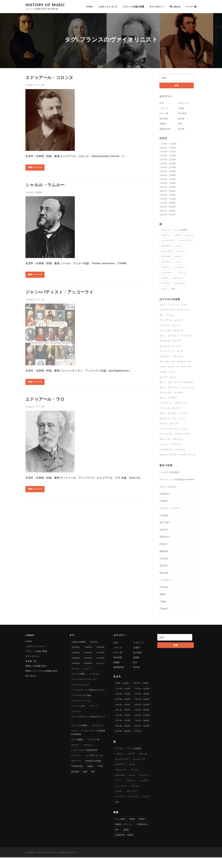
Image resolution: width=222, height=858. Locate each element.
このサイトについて (107, 6)
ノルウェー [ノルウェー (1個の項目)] (166, 267)
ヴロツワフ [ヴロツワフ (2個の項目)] (76, 761)
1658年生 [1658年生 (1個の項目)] (75, 647)
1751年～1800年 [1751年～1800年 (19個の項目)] (141, 721)
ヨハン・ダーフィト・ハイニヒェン (176, 387)
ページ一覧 (191, 6)
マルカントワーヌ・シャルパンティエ (177, 455)
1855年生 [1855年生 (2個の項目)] (88, 653)
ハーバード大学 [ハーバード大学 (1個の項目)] (78, 706)
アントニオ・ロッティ (170, 408)
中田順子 (163, 501)
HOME (89, 6)
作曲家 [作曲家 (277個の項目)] (132, 819)
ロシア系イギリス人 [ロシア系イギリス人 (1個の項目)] (94, 756)
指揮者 (39, 192)
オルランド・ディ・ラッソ (172, 418)
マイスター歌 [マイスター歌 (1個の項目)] (93, 740)
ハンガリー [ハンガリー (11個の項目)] (180, 267)
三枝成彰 (163, 515)
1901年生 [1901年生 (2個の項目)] (100, 658)
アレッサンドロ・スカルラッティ (175, 362)
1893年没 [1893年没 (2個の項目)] (88, 658)
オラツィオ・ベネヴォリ (171, 439)
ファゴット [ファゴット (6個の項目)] (76, 712)
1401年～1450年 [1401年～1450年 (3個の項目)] (122, 705)
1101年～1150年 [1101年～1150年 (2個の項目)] (122, 689)
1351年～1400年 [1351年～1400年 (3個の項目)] (141, 699)
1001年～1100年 (167, 148)
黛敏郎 (162, 595)
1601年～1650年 (167, 191)
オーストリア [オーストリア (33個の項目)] (185, 241)
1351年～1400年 (167, 171)
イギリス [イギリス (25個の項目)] (165, 235)
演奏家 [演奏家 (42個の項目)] (126, 830)
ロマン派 (40, 85)
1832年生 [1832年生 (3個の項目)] (100, 647)
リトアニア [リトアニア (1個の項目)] (166, 283)
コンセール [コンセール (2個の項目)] (94, 674)
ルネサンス (183, 103)
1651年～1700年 (167, 195)
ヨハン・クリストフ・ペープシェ (175, 336)
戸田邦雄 (163, 587)
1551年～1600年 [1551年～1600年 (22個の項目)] (141, 710)
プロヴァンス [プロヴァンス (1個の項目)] (97, 726)
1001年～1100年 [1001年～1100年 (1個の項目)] (140, 683)
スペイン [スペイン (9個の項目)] (181, 251)
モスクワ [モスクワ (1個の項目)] (75, 745)
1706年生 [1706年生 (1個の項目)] (88, 647)
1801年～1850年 (167, 207)
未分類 (181, 129)
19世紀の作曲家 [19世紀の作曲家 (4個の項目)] (78, 642)
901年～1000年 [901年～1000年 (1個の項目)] (122, 683)
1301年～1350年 (167, 167)
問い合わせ (175, 6)
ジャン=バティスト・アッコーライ (59, 292)
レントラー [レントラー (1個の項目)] (76, 756)
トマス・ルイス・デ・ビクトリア (175, 367)
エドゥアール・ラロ (45, 399)
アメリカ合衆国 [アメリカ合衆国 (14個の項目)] (180, 230)
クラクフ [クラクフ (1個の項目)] (87, 669)
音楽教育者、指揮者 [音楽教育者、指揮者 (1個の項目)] (124, 835)
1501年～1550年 (167, 183)
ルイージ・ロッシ (168, 377)
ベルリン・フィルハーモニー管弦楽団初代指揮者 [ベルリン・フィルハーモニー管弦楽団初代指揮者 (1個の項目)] (88, 733)
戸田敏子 (163, 609)
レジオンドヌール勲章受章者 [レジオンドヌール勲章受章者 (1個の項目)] (84, 750)
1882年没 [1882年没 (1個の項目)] (75, 658)
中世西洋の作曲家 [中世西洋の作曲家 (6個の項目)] (93, 761)
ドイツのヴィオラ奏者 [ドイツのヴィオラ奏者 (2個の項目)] (81, 695)
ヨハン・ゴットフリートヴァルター (176, 382)
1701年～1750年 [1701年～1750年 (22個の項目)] (122, 721)
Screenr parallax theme (170, 853)
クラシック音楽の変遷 (133, 6)
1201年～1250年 (167, 160)
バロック (163, 108)
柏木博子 (163, 566)
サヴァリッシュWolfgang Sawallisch (177, 480)
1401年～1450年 (167, 175)
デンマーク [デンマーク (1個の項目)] (166, 262)
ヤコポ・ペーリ (167, 372)
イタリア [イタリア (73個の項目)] (177, 235)
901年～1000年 (168, 144)
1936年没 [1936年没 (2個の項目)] (75, 663)
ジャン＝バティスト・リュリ (173, 429)
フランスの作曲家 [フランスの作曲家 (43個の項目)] (79, 726)
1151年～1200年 (167, 156)
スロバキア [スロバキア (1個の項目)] (166, 257)
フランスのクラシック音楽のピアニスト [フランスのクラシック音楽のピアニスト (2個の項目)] (88, 719)
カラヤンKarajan (167, 487)
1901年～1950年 (167, 215)
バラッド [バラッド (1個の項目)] (93, 706)
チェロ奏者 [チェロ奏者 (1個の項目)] (120, 819)
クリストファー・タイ (170, 346)
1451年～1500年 (167, 179)
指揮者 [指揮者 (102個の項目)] (142, 819)
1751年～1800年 (167, 203)
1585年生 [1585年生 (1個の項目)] (93, 642)
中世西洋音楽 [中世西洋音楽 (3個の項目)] (77, 766)
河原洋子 (163, 530)
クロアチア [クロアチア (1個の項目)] (166, 246)
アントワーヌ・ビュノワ (171, 320)
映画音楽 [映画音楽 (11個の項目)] (75, 772)
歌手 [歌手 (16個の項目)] (117, 830)
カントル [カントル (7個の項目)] (75, 669)
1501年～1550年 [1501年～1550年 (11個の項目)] (122, 710)
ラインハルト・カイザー (171, 393)
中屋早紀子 (164, 494)
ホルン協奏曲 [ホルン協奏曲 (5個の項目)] (77, 740)
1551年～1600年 (167, 187)
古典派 (181, 108)
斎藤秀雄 (163, 551)
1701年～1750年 (167, 199)
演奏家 (162, 124)
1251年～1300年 (167, 164)
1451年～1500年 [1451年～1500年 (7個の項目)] (141, 705)
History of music (45, 5)
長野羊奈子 (164, 537)
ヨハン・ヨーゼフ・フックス (173, 413)
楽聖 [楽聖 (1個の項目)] (93, 772)
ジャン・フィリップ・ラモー (173, 305)
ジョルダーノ (165, 580)
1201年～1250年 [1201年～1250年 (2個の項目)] (122, 694)
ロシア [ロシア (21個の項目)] (164, 289)
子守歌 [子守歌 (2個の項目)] (100, 766)
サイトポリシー (156, 6)
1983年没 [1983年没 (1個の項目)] (88, 663)
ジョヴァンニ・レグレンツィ (173, 403)
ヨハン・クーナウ (168, 398)
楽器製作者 (164, 129)
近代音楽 (182, 113)
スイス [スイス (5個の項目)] (178, 246)
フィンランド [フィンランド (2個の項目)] (167, 273)
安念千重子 (164, 523)
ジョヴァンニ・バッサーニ (172, 450)
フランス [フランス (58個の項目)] (181, 273)
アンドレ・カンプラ (169, 424)
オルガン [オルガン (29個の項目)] (100, 663)
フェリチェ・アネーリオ (171, 356)
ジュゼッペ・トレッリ (170, 325)
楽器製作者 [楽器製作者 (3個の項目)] (142, 824)
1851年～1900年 (167, 211)
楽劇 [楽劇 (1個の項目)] (85, 772)
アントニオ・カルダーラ (171, 331)
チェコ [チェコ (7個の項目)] (178, 257)
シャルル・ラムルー (45, 185)
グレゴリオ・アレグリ (170, 341)
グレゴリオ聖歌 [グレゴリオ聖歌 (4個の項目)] (78, 674)
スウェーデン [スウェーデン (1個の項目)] (167, 251)
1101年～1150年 (167, 152)
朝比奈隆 (163, 573)
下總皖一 (163, 602)
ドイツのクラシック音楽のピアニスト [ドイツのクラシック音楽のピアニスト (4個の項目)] (88, 690)
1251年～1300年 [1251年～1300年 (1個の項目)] (141, 694)
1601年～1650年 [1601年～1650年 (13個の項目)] (122, 715)
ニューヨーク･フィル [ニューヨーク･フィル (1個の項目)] (80, 701)
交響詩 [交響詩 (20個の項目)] (90, 766)
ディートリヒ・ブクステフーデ (174, 434)
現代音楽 (163, 119)
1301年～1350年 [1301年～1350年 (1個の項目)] (122, 699)
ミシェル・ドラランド (170, 444)
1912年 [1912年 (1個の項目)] (137, 731)
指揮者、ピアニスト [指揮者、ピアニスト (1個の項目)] (124, 824)
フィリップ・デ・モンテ (171, 351)
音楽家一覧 (30, 661)
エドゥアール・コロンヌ (49, 78)
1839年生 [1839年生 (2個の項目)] (75, 653)
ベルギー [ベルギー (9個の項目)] (165, 278)
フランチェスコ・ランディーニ (174, 310)
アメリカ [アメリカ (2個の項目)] (165, 230)
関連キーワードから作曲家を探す (41, 671)
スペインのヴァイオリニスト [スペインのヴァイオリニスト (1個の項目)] (84, 679)
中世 (161, 103)
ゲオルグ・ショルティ (170, 508)
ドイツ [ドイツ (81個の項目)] (178, 262)
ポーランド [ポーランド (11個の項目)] (178, 278)
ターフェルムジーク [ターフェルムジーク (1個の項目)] (80, 685)
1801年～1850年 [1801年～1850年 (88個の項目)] (122, 726)
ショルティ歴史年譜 (169, 472)
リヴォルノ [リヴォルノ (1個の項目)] (88, 745)
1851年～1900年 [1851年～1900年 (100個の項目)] (141, 726)
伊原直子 (163, 544)
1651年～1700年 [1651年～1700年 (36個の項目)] (141, 715)
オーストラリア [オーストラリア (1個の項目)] (168, 241)
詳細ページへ (35, 167)
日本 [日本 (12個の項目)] (173, 289)
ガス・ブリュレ (167, 315)
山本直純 (163, 559)
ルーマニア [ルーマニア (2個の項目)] (180, 283)
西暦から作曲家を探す (36, 666)
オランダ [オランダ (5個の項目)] (189, 235)
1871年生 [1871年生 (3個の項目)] (100, 653)
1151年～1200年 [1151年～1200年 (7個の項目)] (141, 689)
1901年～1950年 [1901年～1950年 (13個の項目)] (122, 731)
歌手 (180, 124)
